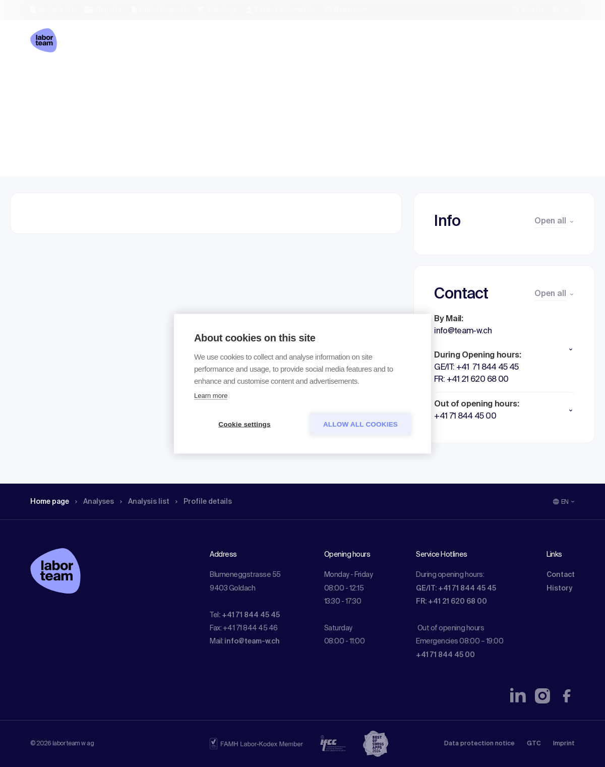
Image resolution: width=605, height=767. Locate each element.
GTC (534, 744)
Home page (52, 78)
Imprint (564, 744)
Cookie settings (244, 424)
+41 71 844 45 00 (445, 655)
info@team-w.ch (252, 641)
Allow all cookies (360, 424)
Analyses (102, 78)
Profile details (221, 78)
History (559, 588)
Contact (561, 574)
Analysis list (157, 78)
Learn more (210, 395)
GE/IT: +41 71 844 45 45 (456, 588)
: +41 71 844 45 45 (249, 615)
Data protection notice (479, 744)
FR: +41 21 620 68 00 (451, 601)
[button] (504, 349)
